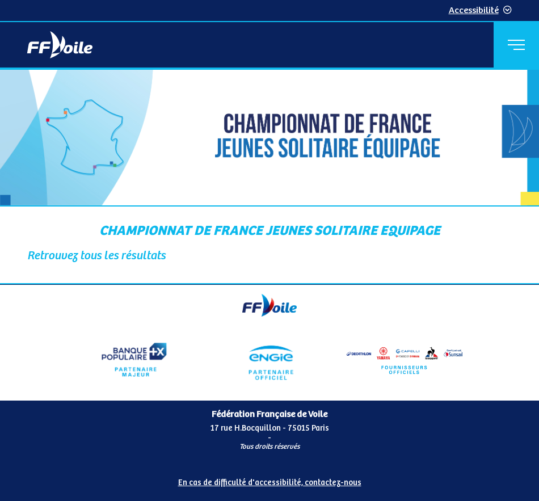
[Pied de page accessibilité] (269, 480)
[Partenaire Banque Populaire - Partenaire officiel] (134, 359)
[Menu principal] (516, 45)
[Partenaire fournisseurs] (405, 359)
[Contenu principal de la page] (269, 177)
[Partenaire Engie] (270, 359)
